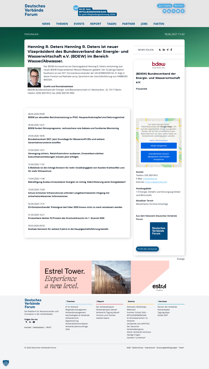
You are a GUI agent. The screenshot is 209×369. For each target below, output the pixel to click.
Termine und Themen (106, 315)
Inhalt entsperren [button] (159, 145)
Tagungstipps (164, 312)
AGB (128, 347)
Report (95, 24)
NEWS (46, 24)
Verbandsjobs (164, 309)
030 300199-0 (151, 175)
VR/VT (48, 327)
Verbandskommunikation (76, 323)
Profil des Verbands (147, 248)
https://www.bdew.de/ (156, 182)
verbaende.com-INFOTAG (138, 323)
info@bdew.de (150, 178)
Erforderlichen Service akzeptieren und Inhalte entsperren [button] (159, 157)
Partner (128, 24)
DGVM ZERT (163, 315)
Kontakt (27, 327)
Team (181, 347)
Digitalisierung (72, 321)
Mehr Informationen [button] (159, 140)
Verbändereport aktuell (106, 309)
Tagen (111, 24)
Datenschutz (137, 347)
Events (79, 24)
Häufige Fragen (133, 335)
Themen (62, 24)
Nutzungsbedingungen (167, 347)
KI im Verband (71, 307)
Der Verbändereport (105, 307)
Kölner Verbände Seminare (139, 332)
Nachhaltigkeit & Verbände (77, 315)
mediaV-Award (102, 318)
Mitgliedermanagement (76, 309)
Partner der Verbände (167, 307)
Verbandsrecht (72, 318)
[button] (6, 363)
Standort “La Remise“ (136, 337)
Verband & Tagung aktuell (107, 312)
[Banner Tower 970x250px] (104, 262)
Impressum (150, 347)
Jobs (144, 24)
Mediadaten (38, 327)
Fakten (158, 24)
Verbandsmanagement (75, 312)
